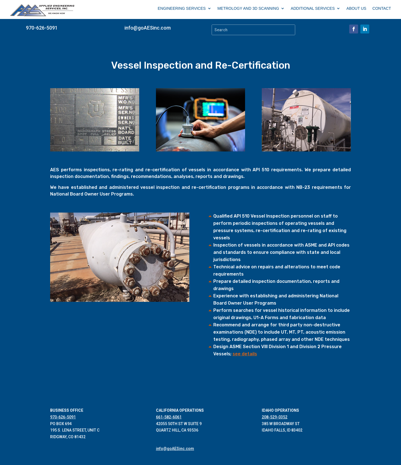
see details (245, 353)
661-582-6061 (169, 417)
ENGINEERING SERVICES (182, 8)
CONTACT (381, 8)
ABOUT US (356, 8)
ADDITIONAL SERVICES (313, 8)
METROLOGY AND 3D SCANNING (248, 8)
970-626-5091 (42, 28)
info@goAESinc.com (147, 28)
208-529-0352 (274, 417)
